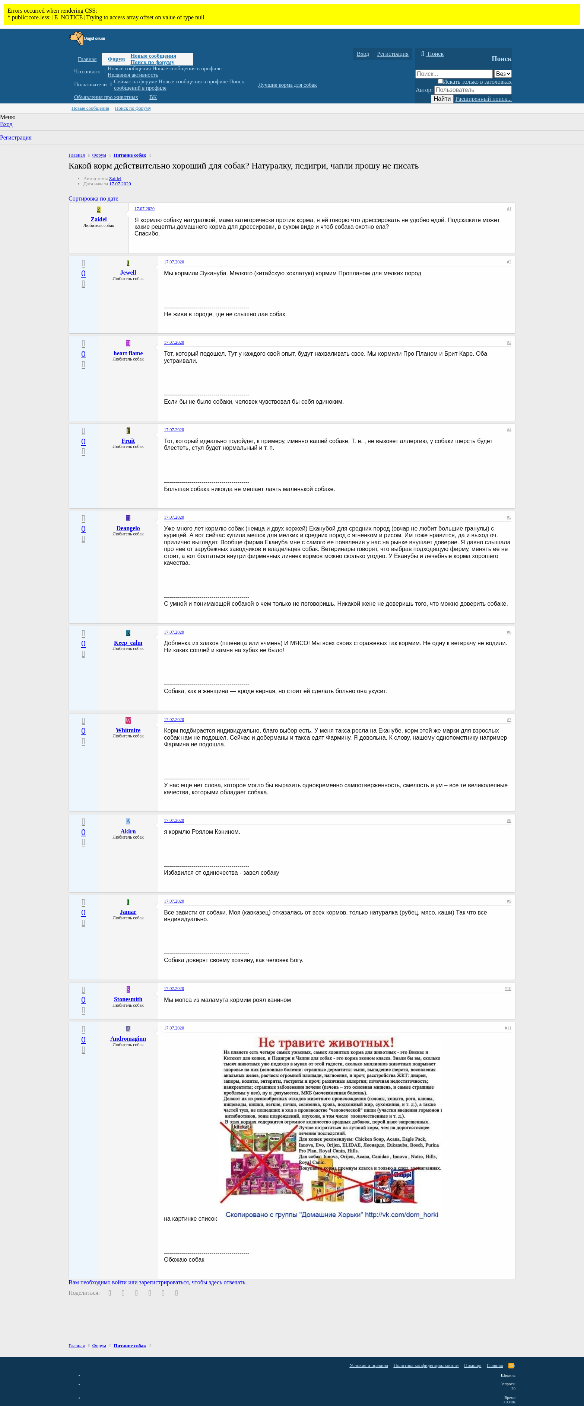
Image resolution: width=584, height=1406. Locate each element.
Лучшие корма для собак (287, 85)
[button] (104, 71)
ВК (153, 97)
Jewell (128, 272)
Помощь (472, 1365)
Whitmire (128, 730)
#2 (509, 262)
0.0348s (508, 1402)
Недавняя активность (133, 75)
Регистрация (16, 137)
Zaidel (115, 178)
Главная (87, 59)
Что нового (87, 71)
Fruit (128, 441)
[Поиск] (431, 54)
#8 (509, 820)
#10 (508, 988)
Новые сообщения (153, 56)
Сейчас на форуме (135, 81)
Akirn (128, 831)
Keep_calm (128, 643)
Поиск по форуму (152, 62)
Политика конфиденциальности (425, 1365)
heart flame (128, 353)
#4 (509, 429)
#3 (509, 342)
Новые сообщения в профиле (187, 68)
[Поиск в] (503, 74)
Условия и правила (368, 1365)
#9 (509, 901)
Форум (116, 59)
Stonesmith (128, 999)
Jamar (128, 912)
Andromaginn (128, 1038)
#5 (509, 517)
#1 (509, 208)
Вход (6, 124)
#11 (508, 1028)
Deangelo (128, 528)
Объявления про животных (106, 97)
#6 (509, 632)
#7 (509, 719)
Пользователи (90, 84)
